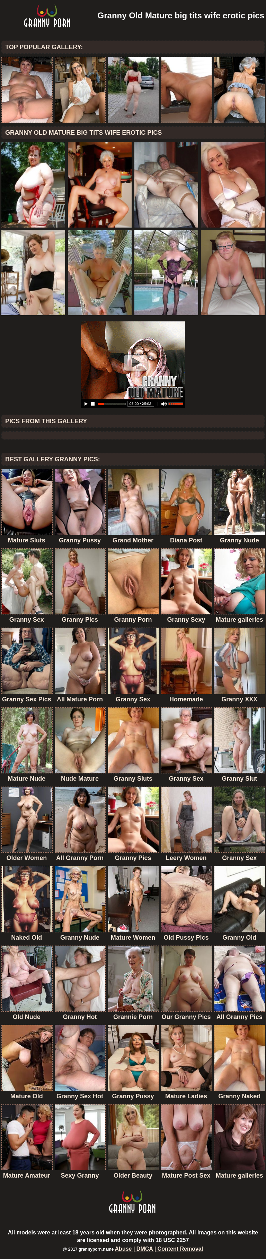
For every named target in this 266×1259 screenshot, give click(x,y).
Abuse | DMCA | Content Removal (159, 1249)
